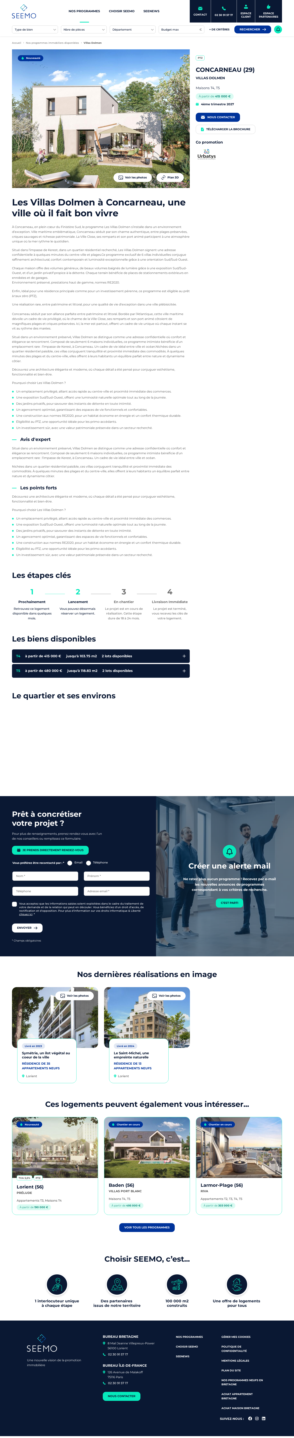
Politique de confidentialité (234, 1350)
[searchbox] (33, 29)
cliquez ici (25, 915)
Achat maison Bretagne (240, 1410)
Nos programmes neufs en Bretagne (242, 1384)
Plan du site (231, 1372)
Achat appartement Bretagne (237, 1398)
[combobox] (35, 29)
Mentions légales (235, 1362)
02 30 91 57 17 (118, 1356)
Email (78, 864)
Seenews (151, 11)
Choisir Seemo (122, 11)
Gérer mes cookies (235, 1338)
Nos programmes (84, 11)
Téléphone (100, 864)
